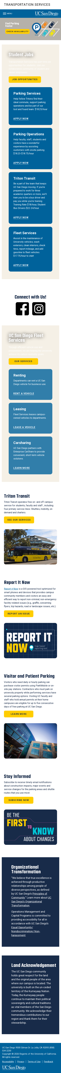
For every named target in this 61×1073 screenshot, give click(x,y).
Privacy (20, 1061)
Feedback (48, 1061)
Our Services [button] (23, 361)
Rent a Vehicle (23, 393)
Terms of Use (34, 1061)
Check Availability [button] (17, 31)
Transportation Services (27, 4)
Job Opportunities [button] (25, 79)
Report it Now (11, 588)
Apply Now (21, 118)
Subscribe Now (19, 800)
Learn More (21, 468)
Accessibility (8, 1061)
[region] (30, 29)
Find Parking (12, 24)
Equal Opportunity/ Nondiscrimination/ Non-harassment (25, 931)
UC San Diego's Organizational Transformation (31, 901)
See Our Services (19, 520)
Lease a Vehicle (24, 427)
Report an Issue (19, 613)
